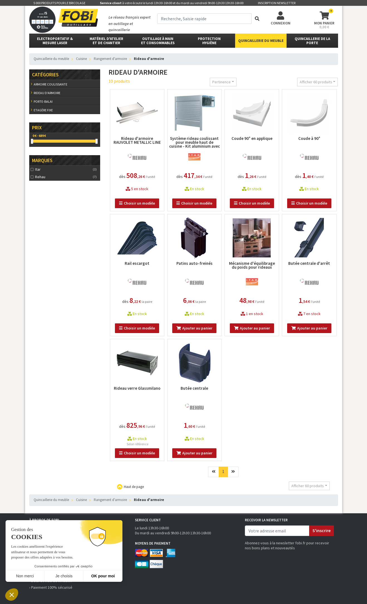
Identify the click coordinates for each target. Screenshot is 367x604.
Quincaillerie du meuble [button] (261, 40)
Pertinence (221, 81)
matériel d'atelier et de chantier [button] (106, 40)
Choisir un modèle (137, 203)
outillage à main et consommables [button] (158, 40)
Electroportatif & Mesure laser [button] (55, 40)
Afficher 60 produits (316, 81)
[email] (277, 530)
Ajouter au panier (194, 328)
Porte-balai (43, 101)
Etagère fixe (43, 110)
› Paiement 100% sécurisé (50, 587)
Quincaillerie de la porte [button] (312, 40)
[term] (204, 18)
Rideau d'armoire (47, 93)
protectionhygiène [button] (209, 40)
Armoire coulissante (50, 84)
